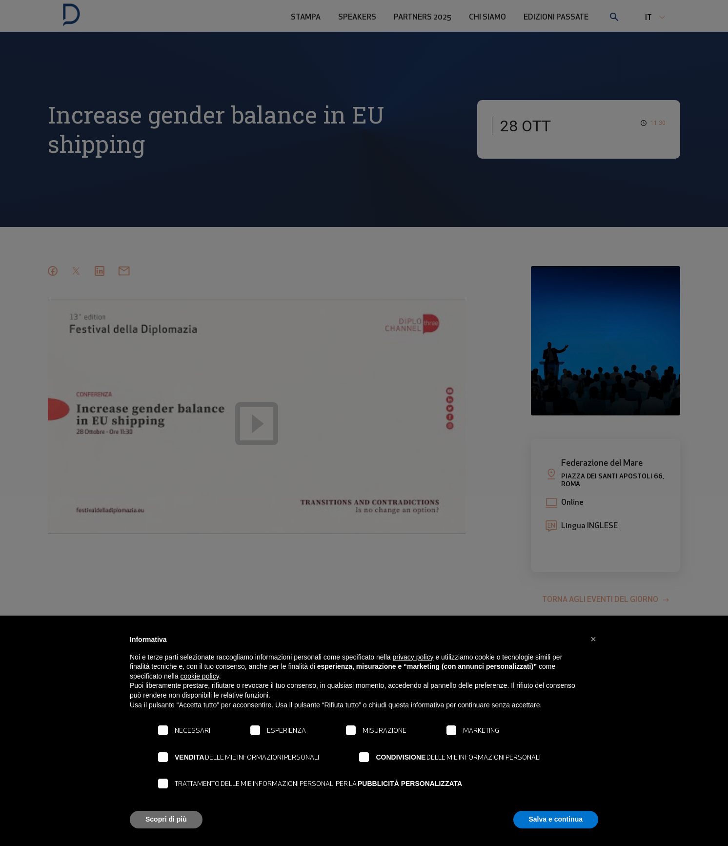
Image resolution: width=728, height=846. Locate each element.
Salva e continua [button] (556, 819)
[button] (593, 639)
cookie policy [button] (200, 676)
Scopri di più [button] (166, 819)
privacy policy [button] (413, 657)
